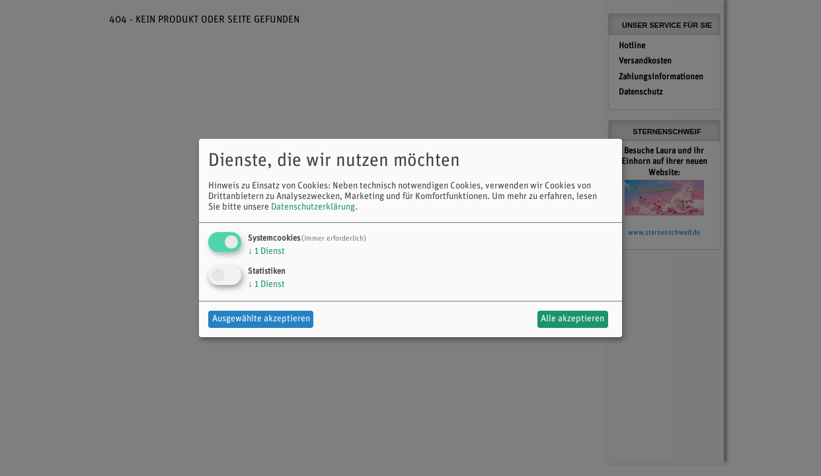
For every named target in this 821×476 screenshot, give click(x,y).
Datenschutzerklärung (313, 207)
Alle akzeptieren (572, 319)
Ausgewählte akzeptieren (261, 319)
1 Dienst (266, 252)
